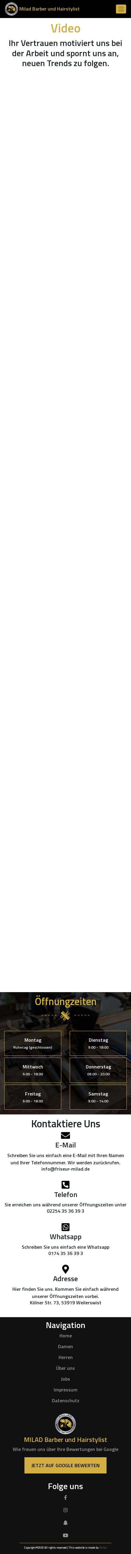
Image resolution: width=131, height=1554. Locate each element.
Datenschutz (65, 1400)
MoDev (103, 1547)
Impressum (66, 1389)
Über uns (65, 1368)
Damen (65, 1346)
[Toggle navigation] (121, 9)
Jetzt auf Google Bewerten (65, 1465)
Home (65, 1335)
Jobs (65, 1378)
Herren (66, 1357)
